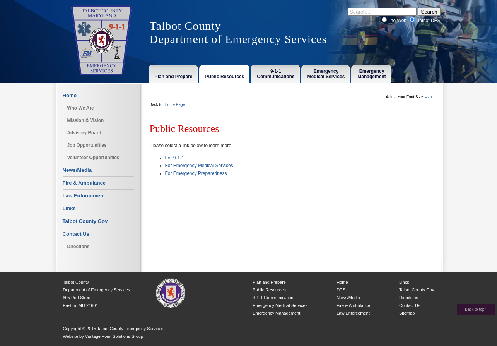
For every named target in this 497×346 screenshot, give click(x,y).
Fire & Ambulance (84, 183)
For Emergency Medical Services (199, 165)
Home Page (174, 105)
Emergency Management (276, 313)
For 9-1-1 (174, 158)
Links (69, 208)
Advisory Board (84, 132)
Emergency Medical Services (280, 305)
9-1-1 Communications (274, 297)
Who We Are (80, 108)
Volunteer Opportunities (93, 157)
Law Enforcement (84, 196)
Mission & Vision (85, 120)
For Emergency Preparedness (196, 173)
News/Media (77, 170)
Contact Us (76, 234)
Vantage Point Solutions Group (114, 336)
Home (70, 95)
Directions (78, 246)
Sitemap (407, 313)
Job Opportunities (86, 145)
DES (340, 290)
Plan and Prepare (269, 282)
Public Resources (269, 290)
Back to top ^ (476, 309)
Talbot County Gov (85, 221)
